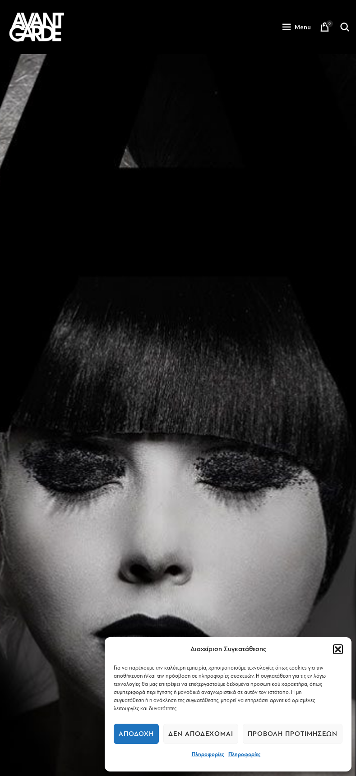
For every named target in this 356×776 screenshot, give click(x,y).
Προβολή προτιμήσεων (293, 734)
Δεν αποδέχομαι (200, 734)
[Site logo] (36, 27)
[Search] (345, 27)
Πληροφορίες (208, 754)
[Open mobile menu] (296, 27)
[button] (337, 649)
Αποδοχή (136, 734)
